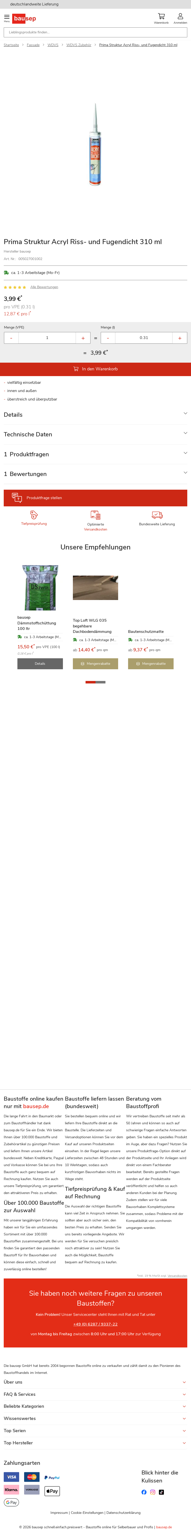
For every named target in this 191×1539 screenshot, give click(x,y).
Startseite (11, 45)
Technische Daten (28, 434)
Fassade (33, 45)
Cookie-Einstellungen (87, 1512)
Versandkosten (95, 529)
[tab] (95, 415)
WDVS (53, 45)
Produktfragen (26, 454)
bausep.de (164, 1527)
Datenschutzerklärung (123, 1512)
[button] (91, 682)
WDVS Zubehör (78, 45)
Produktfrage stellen (44, 498)
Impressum (59, 1512)
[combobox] (95, 32)
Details (13, 415)
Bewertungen (25, 474)
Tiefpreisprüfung (34, 523)
